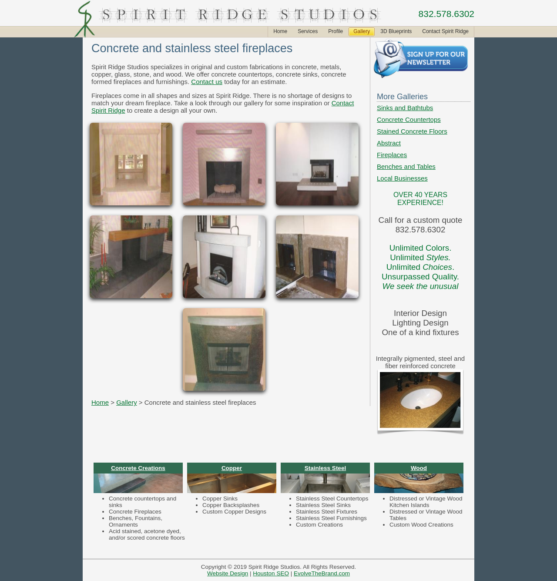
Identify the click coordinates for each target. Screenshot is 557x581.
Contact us (206, 81)
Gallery (126, 402)
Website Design (227, 573)
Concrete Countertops (409, 119)
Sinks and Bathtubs (405, 107)
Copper (231, 468)
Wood (419, 468)
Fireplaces (392, 154)
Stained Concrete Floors (412, 131)
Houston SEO (271, 573)
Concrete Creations (138, 468)
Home (100, 402)
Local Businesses (402, 178)
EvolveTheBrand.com (322, 573)
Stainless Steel (325, 468)
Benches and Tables (406, 166)
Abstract (389, 143)
